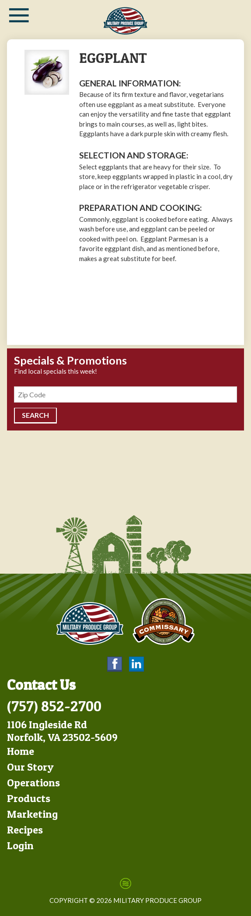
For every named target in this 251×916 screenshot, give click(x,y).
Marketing (32, 814)
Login (20, 845)
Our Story (30, 767)
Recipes (25, 829)
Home (20, 751)
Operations (33, 782)
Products (28, 798)
